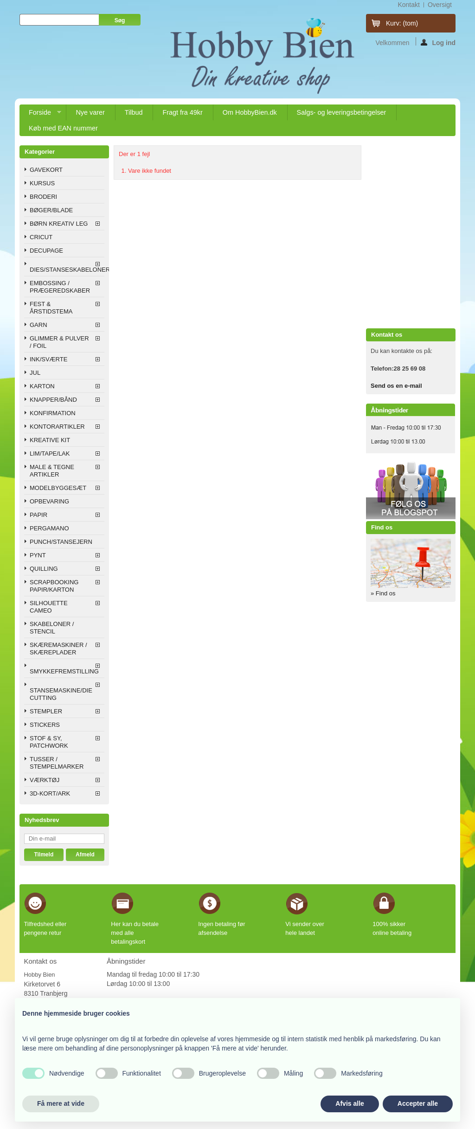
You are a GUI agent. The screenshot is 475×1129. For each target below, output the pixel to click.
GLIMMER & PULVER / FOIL (59, 342)
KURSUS (42, 183)
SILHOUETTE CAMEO (49, 607)
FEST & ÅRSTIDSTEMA (51, 307)
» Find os (383, 593)
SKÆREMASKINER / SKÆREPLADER (58, 648)
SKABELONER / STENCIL (52, 627)
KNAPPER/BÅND (53, 399)
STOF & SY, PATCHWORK (49, 742)
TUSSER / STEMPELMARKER (56, 763)
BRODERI (43, 196)
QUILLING (44, 568)
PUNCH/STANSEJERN (61, 541)
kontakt (408, 4)
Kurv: (402, 23)
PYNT (38, 555)
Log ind (438, 42)
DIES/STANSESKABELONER (67, 269)
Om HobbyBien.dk (250, 112)
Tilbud (134, 112)
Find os (381, 527)
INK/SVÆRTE (48, 359)
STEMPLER (46, 711)
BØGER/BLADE (51, 210)
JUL (35, 372)
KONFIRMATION (53, 413)
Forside (40, 114)
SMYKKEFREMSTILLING (64, 671)
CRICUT (41, 237)
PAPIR (38, 514)
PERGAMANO (49, 528)
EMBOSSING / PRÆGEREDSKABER (60, 287)
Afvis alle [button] (349, 1103)
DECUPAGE (46, 250)
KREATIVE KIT (50, 440)
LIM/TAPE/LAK (50, 453)
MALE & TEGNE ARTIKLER (52, 470)
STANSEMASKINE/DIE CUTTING (61, 694)
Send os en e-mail (396, 385)
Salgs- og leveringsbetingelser (341, 112)
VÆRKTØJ (44, 780)
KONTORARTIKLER (57, 426)
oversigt (440, 4)
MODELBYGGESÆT (58, 487)
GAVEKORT (46, 169)
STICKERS (45, 724)
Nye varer (90, 112)
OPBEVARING (49, 501)
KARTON (42, 386)
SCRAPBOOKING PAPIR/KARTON (54, 586)
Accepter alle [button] (418, 1103)
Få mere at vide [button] (60, 1103)
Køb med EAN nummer (63, 128)
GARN (38, 324)
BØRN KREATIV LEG (59, 223)
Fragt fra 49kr (182, 112)
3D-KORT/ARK (50, 793)
